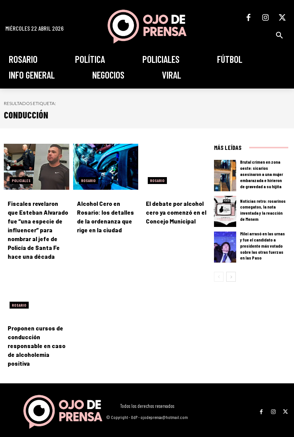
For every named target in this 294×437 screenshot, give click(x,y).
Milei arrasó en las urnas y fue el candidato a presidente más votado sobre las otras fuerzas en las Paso (262, 245)
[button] (279, 35)
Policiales (21, 180)
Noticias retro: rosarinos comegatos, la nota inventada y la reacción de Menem (262, 210)
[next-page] (231, 277)
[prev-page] (219, 277)
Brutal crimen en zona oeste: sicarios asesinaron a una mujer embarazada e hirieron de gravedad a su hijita (263, 174)
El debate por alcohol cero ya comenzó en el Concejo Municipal (174, 211)
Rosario (88, 180)
